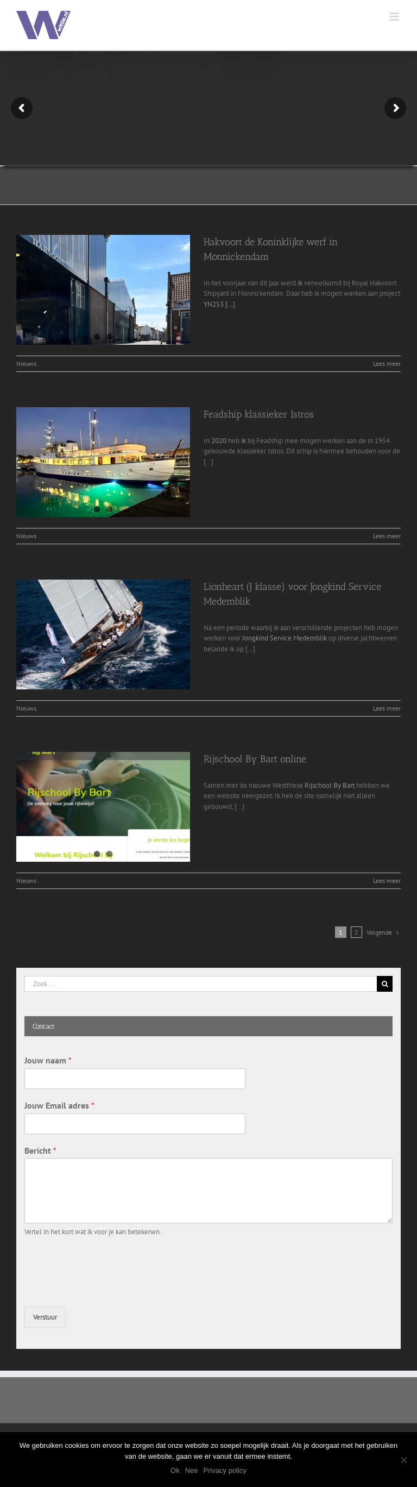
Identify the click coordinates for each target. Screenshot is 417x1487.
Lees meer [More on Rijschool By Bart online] (387, 880)
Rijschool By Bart (330, 785)
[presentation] (106, 1288)
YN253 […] (219, 304)
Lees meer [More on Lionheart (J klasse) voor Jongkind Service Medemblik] (387, 708)
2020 (218, 440)
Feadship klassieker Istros (259, 414)
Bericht (40, 1150)
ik (300, 283)
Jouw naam (48, 1060)
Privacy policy (225, 1470)
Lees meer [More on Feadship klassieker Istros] (387, 536)
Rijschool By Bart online (255, 759)
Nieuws (26, 363)
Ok (175, 1470)
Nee (191, 1470)
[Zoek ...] (200, 984)
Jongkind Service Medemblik (284, 638)
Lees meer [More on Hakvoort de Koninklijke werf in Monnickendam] (387, 363)
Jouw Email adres (59, 1105)
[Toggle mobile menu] (395, 16)
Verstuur (45, 1317)
